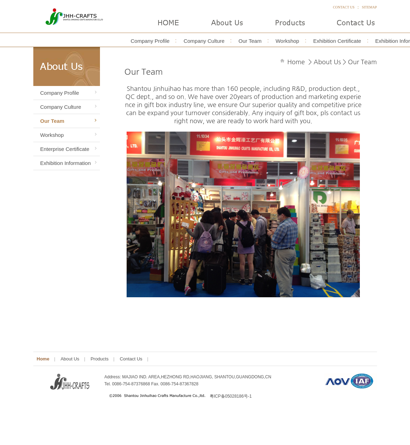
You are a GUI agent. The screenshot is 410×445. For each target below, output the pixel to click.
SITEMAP (369, 7)
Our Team (250, 41)
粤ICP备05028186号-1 (231, 396)
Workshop (287, 41)
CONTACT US (344, 7)
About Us (70, 358)
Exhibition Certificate (337, 41)
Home (296, 62)
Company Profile (150, 41)
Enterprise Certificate (64, 149)
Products (99, 358)
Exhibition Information (65, 163)
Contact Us (131, 358)
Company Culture (203, 41)
